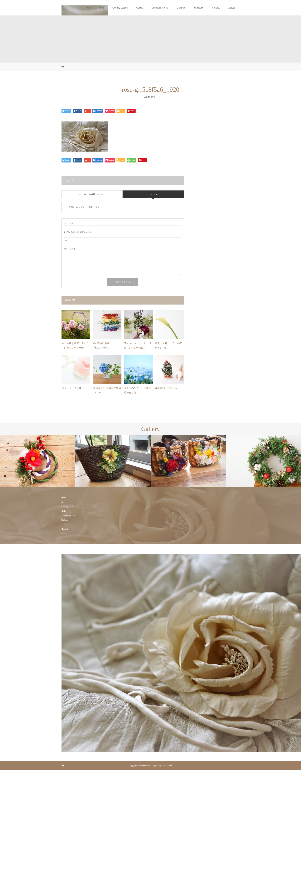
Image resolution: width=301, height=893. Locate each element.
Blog (101, 7)
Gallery (139, 7)
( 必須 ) (69, 224)
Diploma (181, 7)
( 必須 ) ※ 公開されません (77, 232)
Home (88, 7)
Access (231, 7)
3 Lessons (198, 7)
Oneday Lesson (120, 7)
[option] (37, 461)
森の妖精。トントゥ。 (167, 388)
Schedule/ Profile (160, 7)
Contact (216, 7)
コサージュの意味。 (73, 388)
